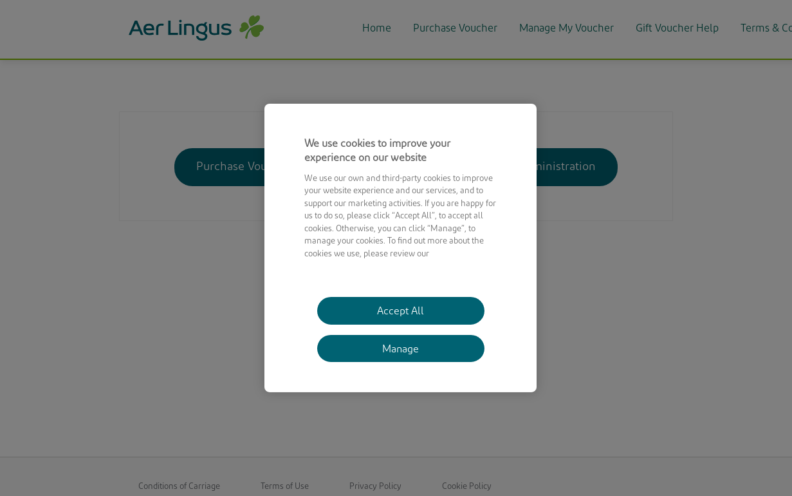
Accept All (400, 312)
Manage (400, 350)
